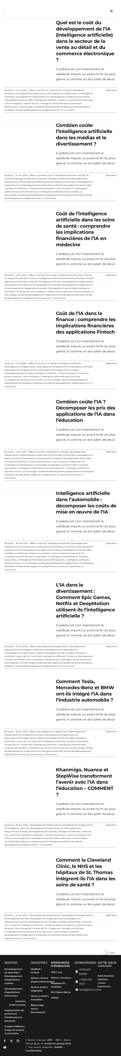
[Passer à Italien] (102, 997)
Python (55, 977)
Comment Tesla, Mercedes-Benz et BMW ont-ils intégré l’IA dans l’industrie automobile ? (85, 691)
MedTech (36, 969)
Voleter (55, 997)
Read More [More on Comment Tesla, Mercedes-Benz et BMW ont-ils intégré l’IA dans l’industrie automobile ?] (111, 731)
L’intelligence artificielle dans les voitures (48, 748)
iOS (53, 992)
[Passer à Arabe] (102, 1002)
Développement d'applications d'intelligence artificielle (48, 182)
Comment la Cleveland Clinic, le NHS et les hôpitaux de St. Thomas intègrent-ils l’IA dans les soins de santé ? (85, 872)
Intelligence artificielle (45, 100)
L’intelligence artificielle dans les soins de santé (28, 932)
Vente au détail (39, 996)
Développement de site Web (18, 100)
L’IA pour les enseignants (16, 838)
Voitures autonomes (70, 475)
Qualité (58, 1047)
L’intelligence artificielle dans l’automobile (25, 465)
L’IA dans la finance (67, 373)
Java (59, 972)
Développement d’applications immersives (13, 992)
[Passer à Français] (107, 992)
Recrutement (38, 1012)
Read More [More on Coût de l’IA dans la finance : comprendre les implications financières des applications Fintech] (111, 363)
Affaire (33, 90)
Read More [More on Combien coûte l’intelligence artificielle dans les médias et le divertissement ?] (111, 175)
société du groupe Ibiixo (58, 1043)
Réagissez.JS (58, 983)
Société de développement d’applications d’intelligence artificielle (50, 195)
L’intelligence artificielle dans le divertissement (40, 468)
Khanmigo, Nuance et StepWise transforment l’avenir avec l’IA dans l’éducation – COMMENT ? (85, 782)
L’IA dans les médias (14, 659)
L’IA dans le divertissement (41, 188)
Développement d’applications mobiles (70, 97)
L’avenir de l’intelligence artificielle (47, 656)
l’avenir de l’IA (22, 656)
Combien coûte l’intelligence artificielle (57, 175)
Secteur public (39, 987)
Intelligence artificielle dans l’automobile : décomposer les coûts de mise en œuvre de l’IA (86, 502)
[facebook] (4, 1040)
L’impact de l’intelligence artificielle (38, 744)
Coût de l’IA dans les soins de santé (65, 275)
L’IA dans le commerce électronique (75, 100)
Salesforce (66, 978)
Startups (46, 298)
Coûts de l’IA (55, 90)
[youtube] (4, 1047)
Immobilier (37, 999)
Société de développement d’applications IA (37, 110)
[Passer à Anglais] (102, 992)
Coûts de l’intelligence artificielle (53, 178)
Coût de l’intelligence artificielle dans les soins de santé (56, 278)
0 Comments (68, 110)
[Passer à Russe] (113, 997)
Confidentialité (34, 1050)
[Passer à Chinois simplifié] (107, 1002)
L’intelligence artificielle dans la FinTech (24, 380)
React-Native (64, 992)
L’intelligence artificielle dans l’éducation (50, 838)
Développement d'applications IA (32, 97)
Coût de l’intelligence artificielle (20, 178)
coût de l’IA (42, 90)
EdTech (35, 978)
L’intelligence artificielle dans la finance (60, 376)
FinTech (35, 972)
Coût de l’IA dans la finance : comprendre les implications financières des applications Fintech (86, 322)
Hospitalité (37, 990)
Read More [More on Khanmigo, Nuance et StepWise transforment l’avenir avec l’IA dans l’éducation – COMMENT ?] (111, 825)
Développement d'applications (30, 93)
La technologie (25, 106)
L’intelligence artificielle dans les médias (58, 192)
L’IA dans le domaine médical (30, 291)
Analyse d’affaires (14, 1026)
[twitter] (11, 1040)
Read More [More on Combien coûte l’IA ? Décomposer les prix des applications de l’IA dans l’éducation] (111, 452)
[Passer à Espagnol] (113, 992)
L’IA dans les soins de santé (59, 291)
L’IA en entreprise (13, 103)
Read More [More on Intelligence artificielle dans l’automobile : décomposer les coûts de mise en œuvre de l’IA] (111, 543)
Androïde (56, 986)
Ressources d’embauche (60, 964)
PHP (53, 972)
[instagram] (17, 1040)
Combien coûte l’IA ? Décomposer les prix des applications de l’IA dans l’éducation (85, 411)
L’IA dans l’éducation (54, 835)
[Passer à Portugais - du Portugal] (107, 997)
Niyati (10, 90)
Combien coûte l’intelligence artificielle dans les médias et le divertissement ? (84, 134)
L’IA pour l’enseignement (78, 835)
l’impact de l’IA (30, 103)
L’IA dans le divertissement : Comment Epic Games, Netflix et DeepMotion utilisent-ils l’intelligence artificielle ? (85, 600)
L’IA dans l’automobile (39, 461)
